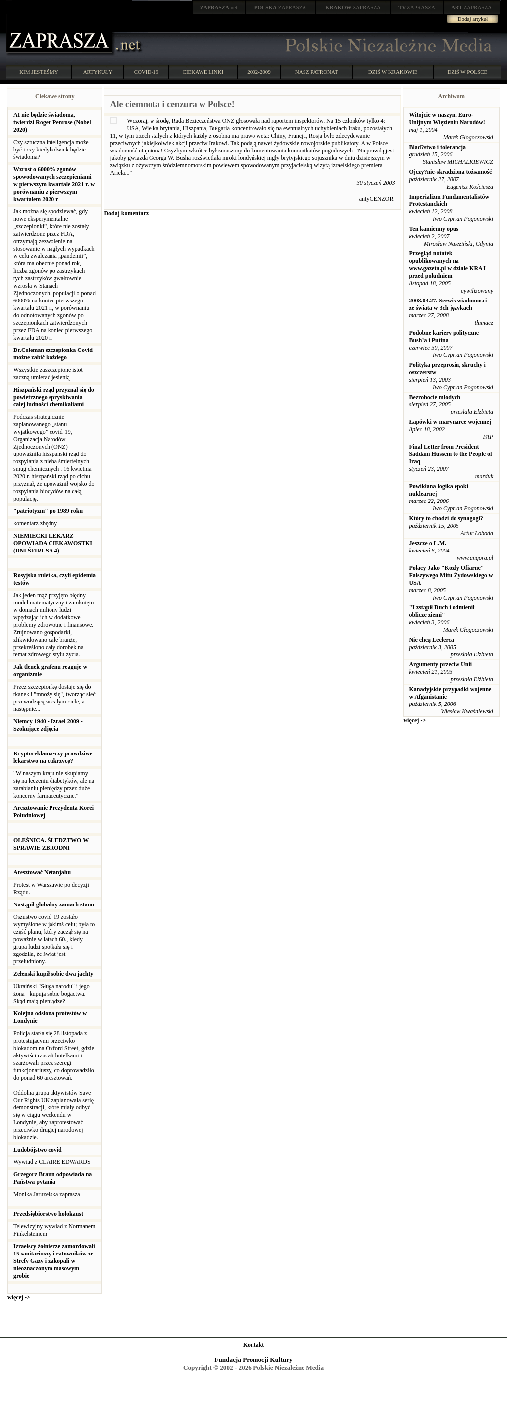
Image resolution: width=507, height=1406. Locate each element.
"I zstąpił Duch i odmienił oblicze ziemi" (441, 611)
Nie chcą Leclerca (431, 639)
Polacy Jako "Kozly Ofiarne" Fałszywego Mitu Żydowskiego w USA (451, 575)
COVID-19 (146, 72)
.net (219, 7)
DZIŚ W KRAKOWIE (393, 72)
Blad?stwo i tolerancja (437, 147)
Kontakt (253, 1344)
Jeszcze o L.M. (427, 543)
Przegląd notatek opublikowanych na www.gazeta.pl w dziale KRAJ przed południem (447, 264)
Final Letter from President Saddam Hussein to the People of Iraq (450, 454)
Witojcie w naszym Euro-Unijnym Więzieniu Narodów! (447, 118)
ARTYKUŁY (98, 72)
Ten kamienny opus (433, 228)
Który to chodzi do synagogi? (446, 518)
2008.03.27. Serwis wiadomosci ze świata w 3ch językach (448, 304)
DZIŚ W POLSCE (467, 72)
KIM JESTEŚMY (38, 72)
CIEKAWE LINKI (203, 72)
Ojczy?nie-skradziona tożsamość (450, 171)
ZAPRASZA (280, 7)
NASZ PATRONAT (316, 72)
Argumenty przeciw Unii (440, 664)
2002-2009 (259, 72)
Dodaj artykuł (473, 19)
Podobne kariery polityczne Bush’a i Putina (444, 336)
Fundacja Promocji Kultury (253, 1359)
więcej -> (18, 1297)
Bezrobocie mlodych (434, 397)
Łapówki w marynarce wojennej (450, 421)
